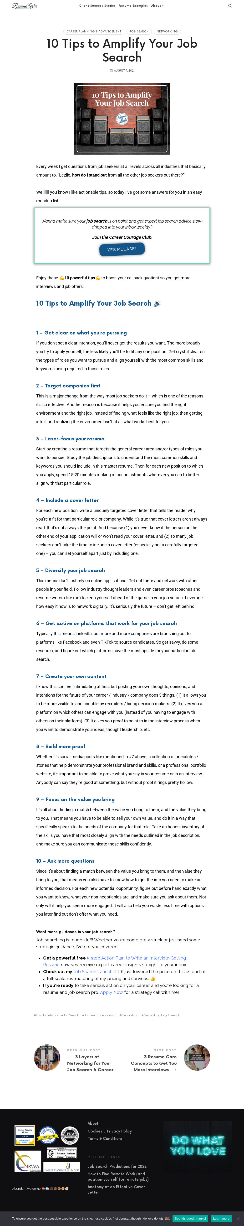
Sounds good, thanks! (190, 1218)
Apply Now (111, 992)
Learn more (221, 1218)
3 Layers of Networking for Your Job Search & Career (78, 1061)
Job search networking (100, 1015)
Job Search (139, 31)
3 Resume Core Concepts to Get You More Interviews (166, 1061)
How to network (47, 1015)
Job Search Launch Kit (96, 971)
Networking (167, 31)
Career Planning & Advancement (93, 31)
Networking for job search (162, 1015)
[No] (238, 1218)
